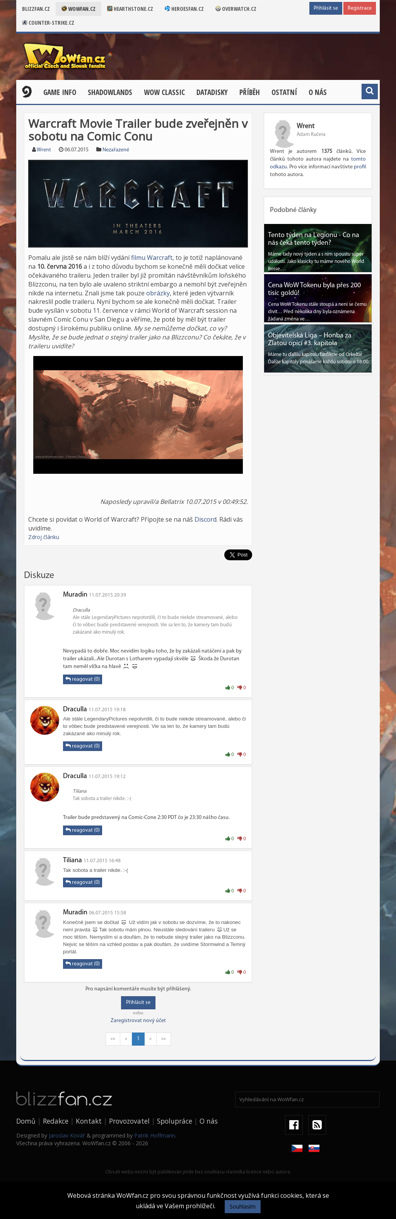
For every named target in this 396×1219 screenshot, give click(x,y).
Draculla (75, 709)
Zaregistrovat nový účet (138, 1021)
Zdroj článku (43, 537)
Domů (26, 1121)
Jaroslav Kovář (67, 1135)
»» (163, 1039)
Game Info (59, 92)
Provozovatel (129, 1121)
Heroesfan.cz (184, 8)
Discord (206, 519)
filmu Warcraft (151, 257)
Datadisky (212, 92)
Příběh (249, 92)
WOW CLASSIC (164, 92)
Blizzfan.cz (36, 8)
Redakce (55, 1121)
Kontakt (89, 1121)
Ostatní (284, 92)
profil (360, 167)
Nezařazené (115, 150)
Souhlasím (243, 1206)
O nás (318, 92)
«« (113, 1039)
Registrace (360, 8)
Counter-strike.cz (48, 22)
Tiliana (72, 860)
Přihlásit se (326, 8)
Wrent (44, 150)
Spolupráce (174, 1121)
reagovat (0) (82, 679)
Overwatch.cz (235, 8)
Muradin (75, 594)
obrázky (158, 293)
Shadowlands (110, 92)
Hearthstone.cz (130, 8)
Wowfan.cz (78, 8)
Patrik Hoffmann (154, 1135)
